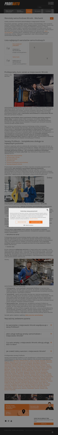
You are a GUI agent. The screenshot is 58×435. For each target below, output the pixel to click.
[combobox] (47, 209)
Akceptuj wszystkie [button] (35, 222)
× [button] (47, 210)
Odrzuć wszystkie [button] (22, 222)
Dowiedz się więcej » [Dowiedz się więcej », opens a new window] (34, 218)
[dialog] (29, 217)
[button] (29, 225)
